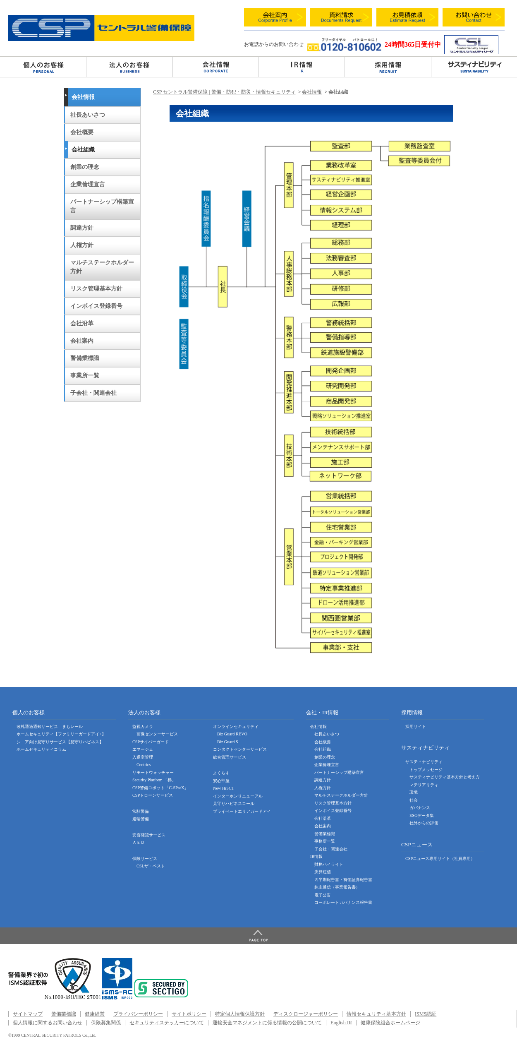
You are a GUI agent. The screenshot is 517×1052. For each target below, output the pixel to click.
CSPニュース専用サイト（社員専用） (440, 858)
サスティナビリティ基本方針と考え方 (444, 777)
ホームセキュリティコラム (41, 749)
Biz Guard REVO (232, 734)
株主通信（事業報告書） (337, 887)
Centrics (143, 764)
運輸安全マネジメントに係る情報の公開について (267, 1023)
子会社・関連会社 (93, 393)
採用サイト (415, 726)
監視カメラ (142, 726)
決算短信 (322, 871)
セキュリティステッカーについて (166, 1023)
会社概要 (81, 132)
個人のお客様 (43, 66)
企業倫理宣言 (87, 184)
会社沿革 (81, 323)
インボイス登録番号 (96, 306)
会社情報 (215, 66)
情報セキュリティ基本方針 (376, 1014)
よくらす (221, 773)
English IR (341, 1023)
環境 (413, 792)
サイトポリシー (189, 1014)
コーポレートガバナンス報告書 (343, 902)
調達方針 (81, 228)
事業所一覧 (84, 375)
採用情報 (388, 66)
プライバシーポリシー (138, 1014)
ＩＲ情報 (301, 66)
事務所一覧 (324, 841)
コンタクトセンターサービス (240, 749)
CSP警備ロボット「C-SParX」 (160, 787)
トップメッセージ (426, 769)
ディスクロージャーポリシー (305, 1014)
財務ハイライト (328, 864)
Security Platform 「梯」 (154, 780)
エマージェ (142, 749)
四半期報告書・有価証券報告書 (343, 879)
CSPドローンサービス (152, 795)
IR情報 (316, 856)
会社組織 (83, 150)
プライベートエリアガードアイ (242, 811)
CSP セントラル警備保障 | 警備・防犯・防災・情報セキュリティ (224, 92)
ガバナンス (419, 807)
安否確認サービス (148, 835)
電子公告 (322, 895)
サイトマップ (28, 1014)
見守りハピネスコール (233, 803)
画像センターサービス (157, 734)
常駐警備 (140, 811)
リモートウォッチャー (153, 772)
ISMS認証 (425, 1014)
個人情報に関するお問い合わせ (47, 1023)
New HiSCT (223, 788)
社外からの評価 (423, 823)
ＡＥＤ (138, 842)
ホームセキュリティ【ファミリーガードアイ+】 (61, 734)
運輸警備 (140, 819)
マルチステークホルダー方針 (102, 266)
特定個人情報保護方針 (240, 1014)
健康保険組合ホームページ (390, 1023)
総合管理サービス (229, 757)
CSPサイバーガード (150, 742)
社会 (413, 800)
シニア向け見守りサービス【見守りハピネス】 (60, 742)
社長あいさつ (87, 115)
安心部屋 (221, 780)
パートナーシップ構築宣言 (102, 206)
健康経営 (95, 1014)
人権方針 (81, 245)
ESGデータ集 (421, 815)
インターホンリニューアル (238, 796)
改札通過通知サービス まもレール (50, 726)
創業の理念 (84, 167)
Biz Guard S (227, 742)
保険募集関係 (106, 1023)
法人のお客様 (129, 66)
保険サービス (144, 858)
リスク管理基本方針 (96, 289)
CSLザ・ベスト (150, 866)
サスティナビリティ (424, 761)
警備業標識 (84, 358)
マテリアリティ (423, 785)
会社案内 (81, 341)
